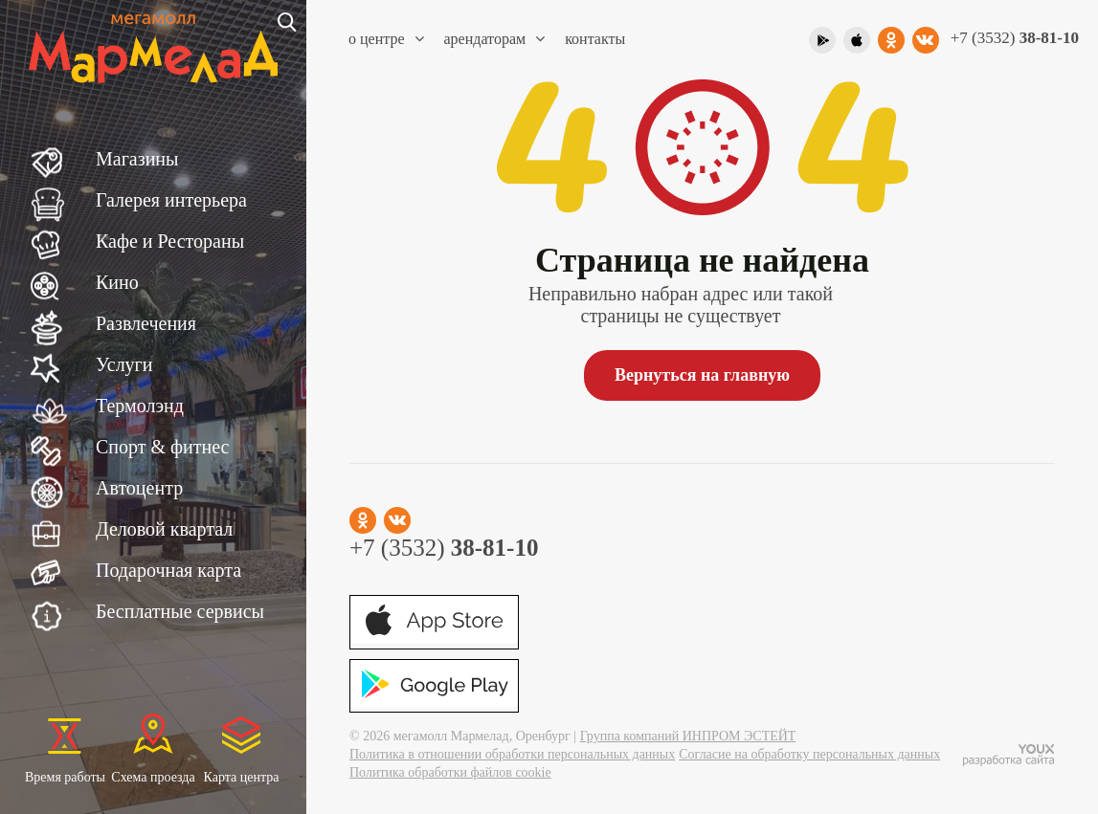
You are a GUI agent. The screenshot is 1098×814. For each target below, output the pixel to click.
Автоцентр (139, 487)
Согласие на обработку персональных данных (809, 754)
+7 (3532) (1015, 38)
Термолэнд (140, 405)
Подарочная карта (168, 570)
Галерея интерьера (171, 199)
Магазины (137, 158)
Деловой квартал (164, 528)
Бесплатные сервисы (180, 611)
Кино (117, 282)
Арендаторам (495, 39)
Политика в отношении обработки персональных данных (512, 754)
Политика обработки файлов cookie (450, 772)
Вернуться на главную (702, 375)
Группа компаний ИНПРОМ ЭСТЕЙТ (688, 736)
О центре (386, 39)
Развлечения (146, 323)
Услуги (124, 364)
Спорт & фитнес (162, 446)
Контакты (595, 39)
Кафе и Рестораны (170, 241)
